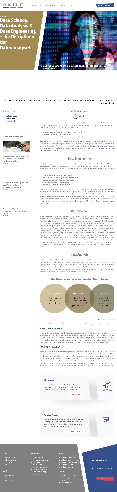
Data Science (10, 118)
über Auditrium (36, 5)
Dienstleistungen (50, 5)
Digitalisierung (77, 100)
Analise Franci (36, 462)
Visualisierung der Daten (95, 146)
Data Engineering (12, 116)
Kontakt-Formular (65, 483)
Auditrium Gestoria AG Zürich (69, 460)
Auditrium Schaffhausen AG (68, 462)
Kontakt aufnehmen (104, 5)
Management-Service (39, 467)
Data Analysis (10, 121)
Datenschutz (8, 476)
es (88, 5)
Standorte (63, 5)
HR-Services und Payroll (40, 469)
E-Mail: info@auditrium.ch (68, 478)
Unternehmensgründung (17, 100)
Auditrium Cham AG (66, 467)
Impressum (8, 480)
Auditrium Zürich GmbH (67, 458)
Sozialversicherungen (106, 100)
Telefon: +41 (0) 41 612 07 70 (68, 476)
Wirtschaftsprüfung (38, 472)
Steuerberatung (37, 458)
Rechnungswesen (91, 100)
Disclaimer (8, 478)
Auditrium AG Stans (65, 465)
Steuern (66, 100)
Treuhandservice (37, 465)
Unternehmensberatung (40, 460)
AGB (5, 483)
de (85, 5)
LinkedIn (62, 480)
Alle (5, 100)
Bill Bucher (35, 474)
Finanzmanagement (34, 100)
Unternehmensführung (106, 103)
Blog (71, 5)
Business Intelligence (67, 242)
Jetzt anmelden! (105, 479)
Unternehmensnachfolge (52, 100)
